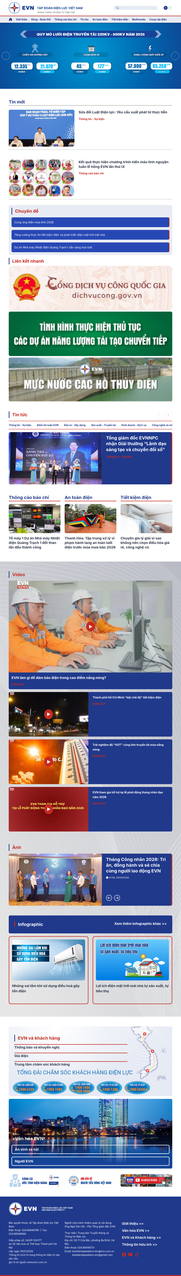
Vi (165, 8)
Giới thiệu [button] (21, 19)
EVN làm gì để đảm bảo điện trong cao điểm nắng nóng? (59, 678)
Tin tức (19, 414)
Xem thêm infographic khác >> (140, 924)
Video (18, 574)
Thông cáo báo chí (66, 19)
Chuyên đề (26, 211)
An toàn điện (78, 497)
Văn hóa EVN (29, 1138)
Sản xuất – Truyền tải (103, 425)
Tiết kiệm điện (136, 497)
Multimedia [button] (139, 19)
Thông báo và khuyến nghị (36, 1047)
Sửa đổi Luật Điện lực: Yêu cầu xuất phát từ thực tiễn (123, 112)
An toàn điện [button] (100, 19)
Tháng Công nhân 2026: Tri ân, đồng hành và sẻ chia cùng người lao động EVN (136, 865)
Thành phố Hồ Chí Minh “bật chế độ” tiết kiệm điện (127, 697)
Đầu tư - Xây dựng (74, 425)
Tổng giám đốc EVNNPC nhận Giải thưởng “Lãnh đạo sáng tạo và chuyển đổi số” (136, 443)
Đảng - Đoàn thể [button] (41, 19)
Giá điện (21, 1056)
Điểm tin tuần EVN (47, 425)
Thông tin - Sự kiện (91, 119)
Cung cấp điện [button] (158, 19)
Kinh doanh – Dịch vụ (133, 425)
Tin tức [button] (84, 19)
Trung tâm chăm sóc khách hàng (42, 1064)
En (169, 8)
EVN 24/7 (18, 684)
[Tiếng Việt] (45, 7)
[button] (175, 56)
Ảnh (16, 847)
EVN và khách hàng (39, 1038)
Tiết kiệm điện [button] (119, 19)
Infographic (30, 924)
